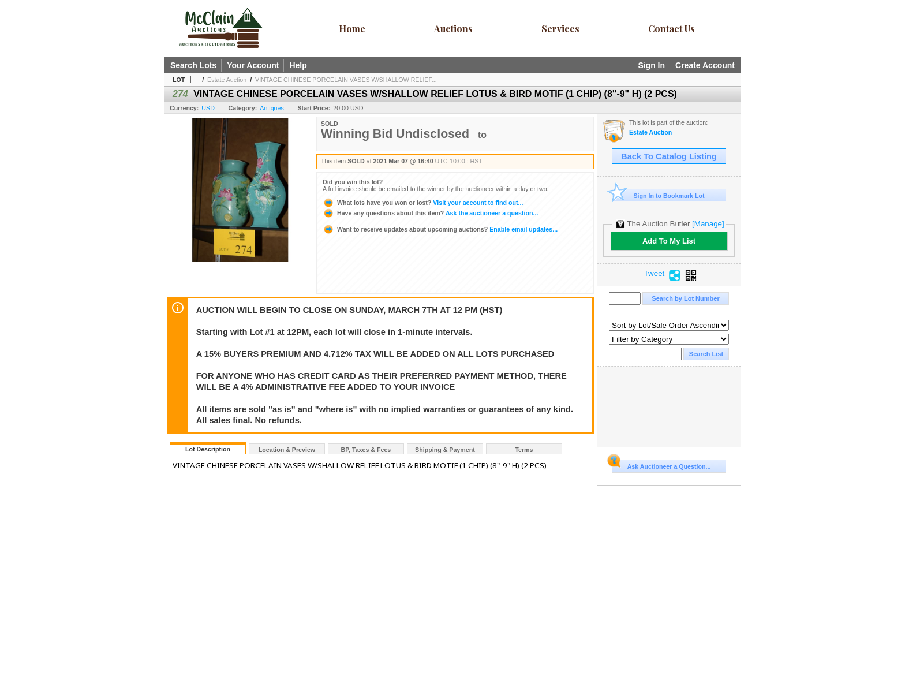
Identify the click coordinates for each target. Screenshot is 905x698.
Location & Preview (287, 449)
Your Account (253, 65)
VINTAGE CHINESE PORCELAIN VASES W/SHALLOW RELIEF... (346, 79)
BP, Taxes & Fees (366, 449)
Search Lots (193, 65)
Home (352, 29)
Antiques (271, 107)
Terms (524, 449)
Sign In (651, 65)
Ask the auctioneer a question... (430, 213)
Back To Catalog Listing (669, 156)
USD (208, 107)
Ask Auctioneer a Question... (661, 465)
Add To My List (668, 241)
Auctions (453, 29)
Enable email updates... (440, 229)
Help (297, 65)
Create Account (705, 65)
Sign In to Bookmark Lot (658, 195)
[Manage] (708, 223)
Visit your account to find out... (423, 202)
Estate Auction (226, 79)
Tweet (654, 274)
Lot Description (207, 449)
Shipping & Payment (445, 449)
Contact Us (671, 29)
